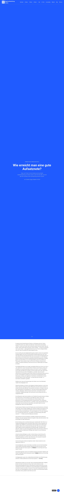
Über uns (60, 2)
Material (53, 2)
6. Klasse (35, 2)
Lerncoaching (48, 2)
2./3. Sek (43, 2)
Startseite (21, 2)
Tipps (57, 2)
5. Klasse (30, 2)
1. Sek (39, 2)
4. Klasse (26, 2)
